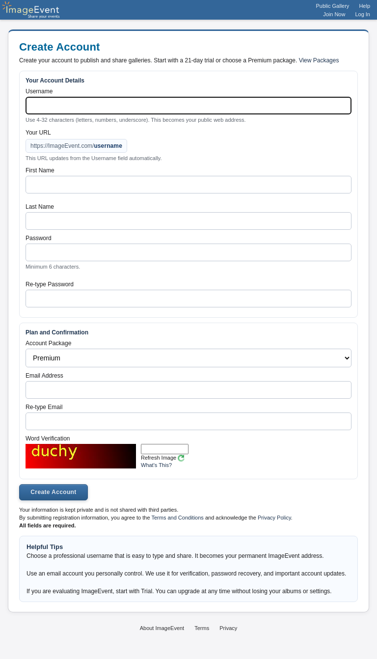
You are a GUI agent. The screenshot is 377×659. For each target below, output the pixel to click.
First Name (40, 170)
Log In (362, 14)
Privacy (228, 628)
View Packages (319, 60)
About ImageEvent (162, 628)
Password (39, 238)
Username (39, 91)
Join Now (334, 14)
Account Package (48, 343)
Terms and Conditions (177, 518)
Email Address (44, 375)
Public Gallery (333, 6)
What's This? (156, 465)
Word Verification (48, 438)
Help (364, 6)
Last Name (40, 206)
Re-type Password (50, 284)
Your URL (38, 132)
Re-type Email (44, 407)
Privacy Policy (274, 518)
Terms (201, 628)
